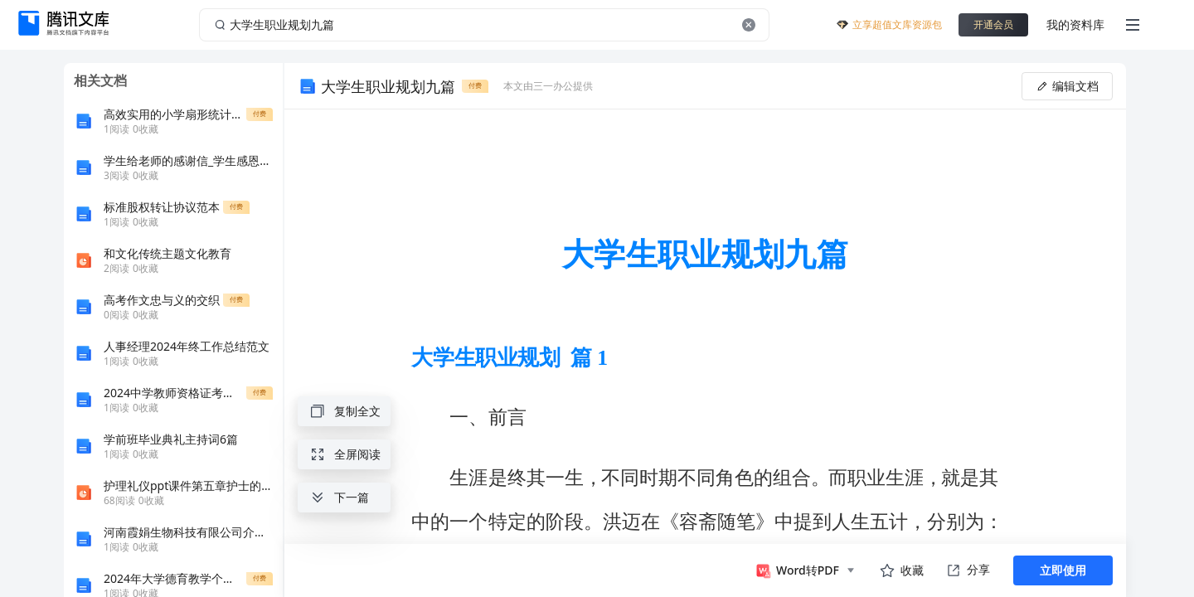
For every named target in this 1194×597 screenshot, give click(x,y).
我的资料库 (1075, 24)
